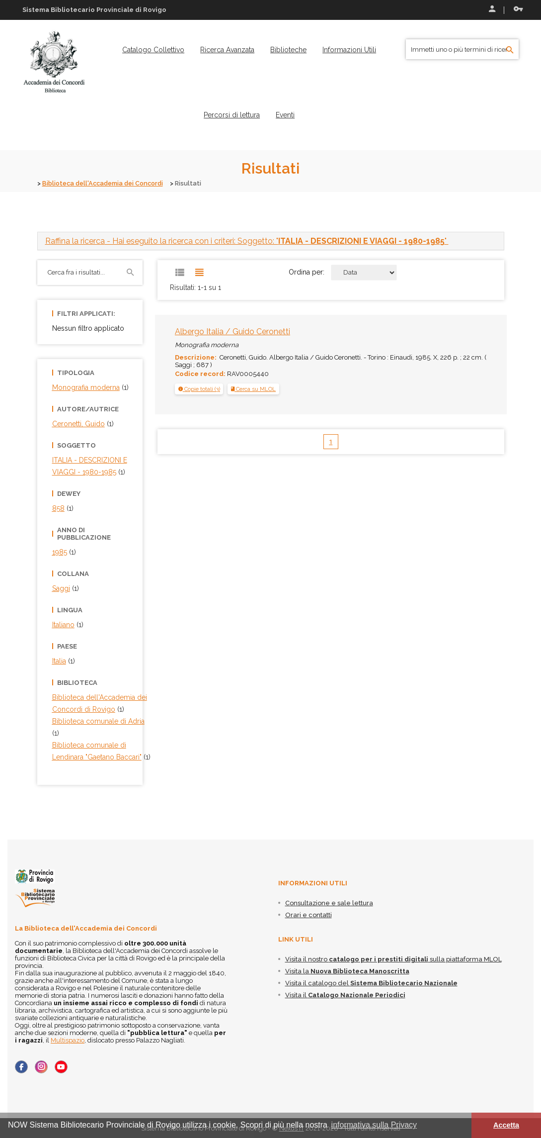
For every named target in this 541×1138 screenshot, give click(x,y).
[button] (199, 388)
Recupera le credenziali (518, 8)
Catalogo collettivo (153, 50)
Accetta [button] (506, 1125)
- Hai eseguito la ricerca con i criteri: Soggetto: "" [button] (247, 240)
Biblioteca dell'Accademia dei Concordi (105, 183)
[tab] (271, 240)
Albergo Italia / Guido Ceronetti (232, 331)
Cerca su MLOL (253, 388)
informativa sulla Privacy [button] (374, 1125)
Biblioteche (288, 50)
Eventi (285, 115)
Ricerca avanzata (227, 50)
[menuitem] (153, 50)
